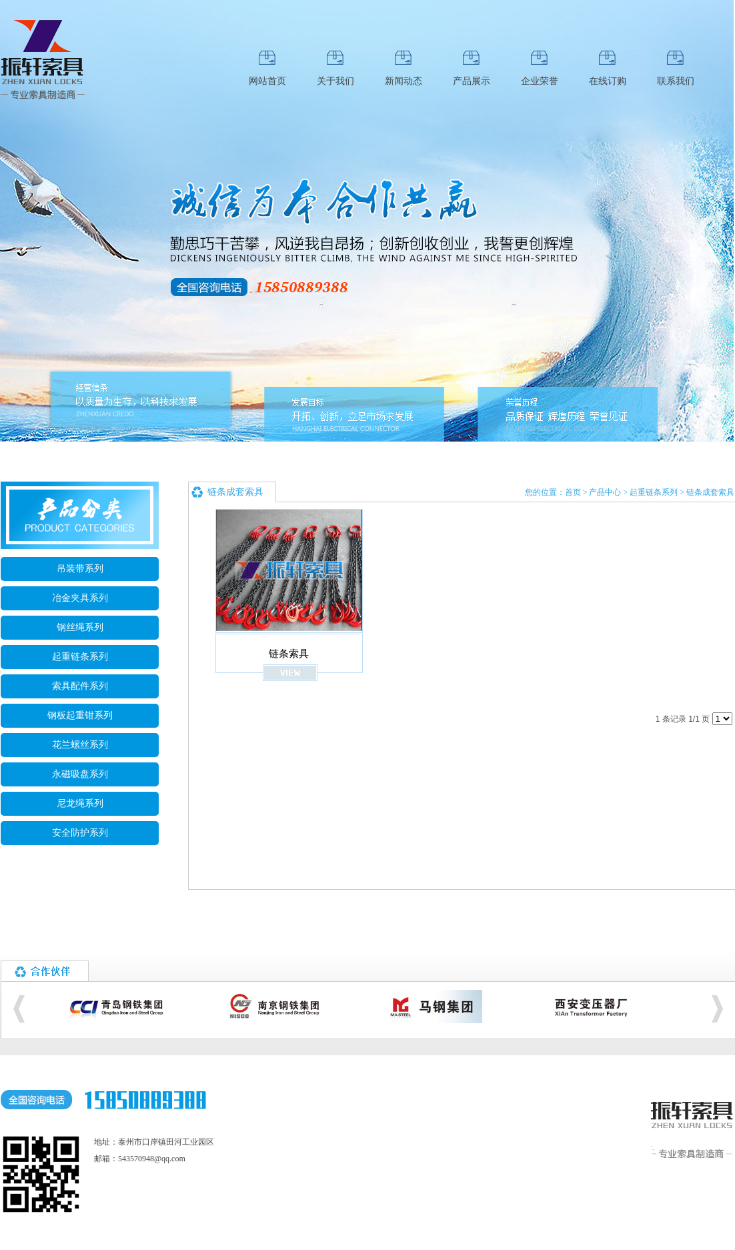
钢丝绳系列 (80, 627)
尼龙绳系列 (80, 803)
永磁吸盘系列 (80, 774)
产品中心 (605, 492)
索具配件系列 (80, 686)
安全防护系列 (80, 833)
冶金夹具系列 (80, 598)
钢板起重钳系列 (80, 715)
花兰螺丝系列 (80, 745)
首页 (573, 492)
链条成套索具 (710, 492)
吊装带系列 (80, 569)
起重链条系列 (80, 657)
